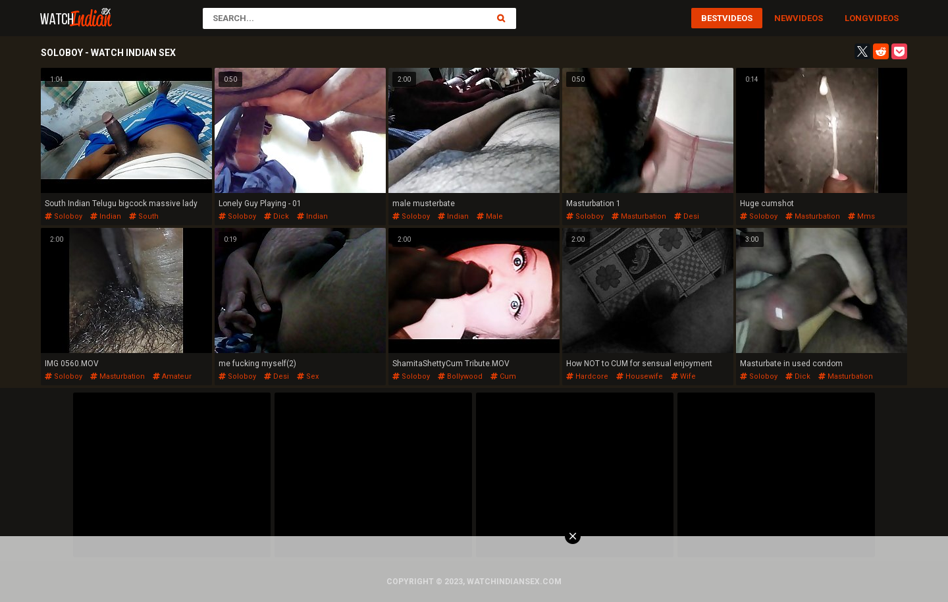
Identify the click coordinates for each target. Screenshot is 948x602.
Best (711, 18)
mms (861, 216)
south (144, 216)
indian (105, 216)
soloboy (63, 216)
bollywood (460, 376)
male (490, 216)
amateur (172, 376)
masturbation (639, 216)
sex (308, 376)
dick (276, 216)
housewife (639, 376)
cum (503, 376)
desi (686, 216)
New (783, 18)
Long (856, 18)
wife (683, 376)
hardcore (587, 376)
